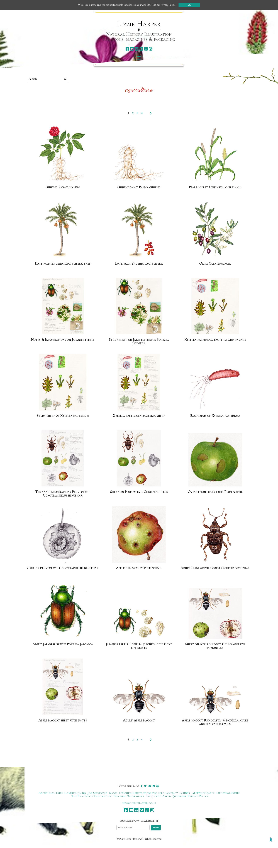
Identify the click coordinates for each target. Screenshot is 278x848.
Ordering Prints (228, 793)
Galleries (56, 793)
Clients (185, 793)
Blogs (113, 793)
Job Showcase (97, 793)
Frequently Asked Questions (166, 796)
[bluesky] (141, 48)
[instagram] (150, 48)
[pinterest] (146, 48)
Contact (172, 793)
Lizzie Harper (139, 23)
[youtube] (132, 48)
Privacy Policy (198, 796)
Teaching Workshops (128, 796)
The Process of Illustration (91, 796)
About (43, 793)
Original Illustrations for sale (141, 793)
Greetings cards (203, 793)
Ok (194, 5)
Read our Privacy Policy (168, 4)
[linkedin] (136, 48)
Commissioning (75, 793)
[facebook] (127, 48)
